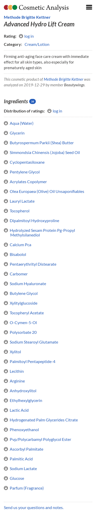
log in (26, 36)
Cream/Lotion (37, 44)
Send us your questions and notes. (33, 507)
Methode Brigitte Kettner (27, 17)
